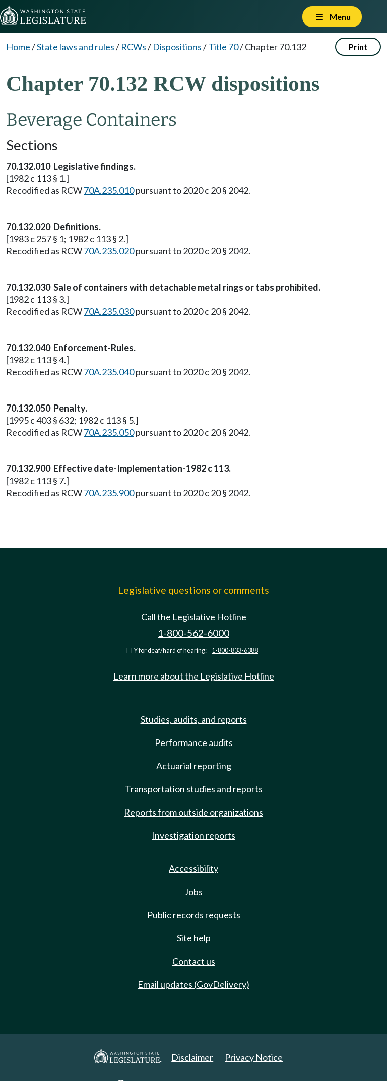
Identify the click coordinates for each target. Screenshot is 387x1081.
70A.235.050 (109, 432)
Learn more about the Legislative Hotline (193, 676)
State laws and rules (75, 46)
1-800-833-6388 (235, 650)
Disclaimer (192, 1057)
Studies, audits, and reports (194, 719)
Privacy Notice (254, 1057)
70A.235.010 (109, 190)
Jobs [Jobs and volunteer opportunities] (193, 891)
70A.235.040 (109, 371)
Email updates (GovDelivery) (193, 984)
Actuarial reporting (193, 765)
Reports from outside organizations (193, 812)
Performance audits (194, 742)
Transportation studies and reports (194, 788)
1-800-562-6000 (193, 633)
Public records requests (193, 914)
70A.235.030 (109, 311)
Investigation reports (193, 835)
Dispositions (177, 46)
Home (18, 46)
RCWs (133, 46)
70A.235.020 (109, 250)
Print (358, 46)
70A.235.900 (109, 492)
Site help (194, 937)
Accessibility (193, 868)
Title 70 (223, 46)
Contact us (193, 961)
